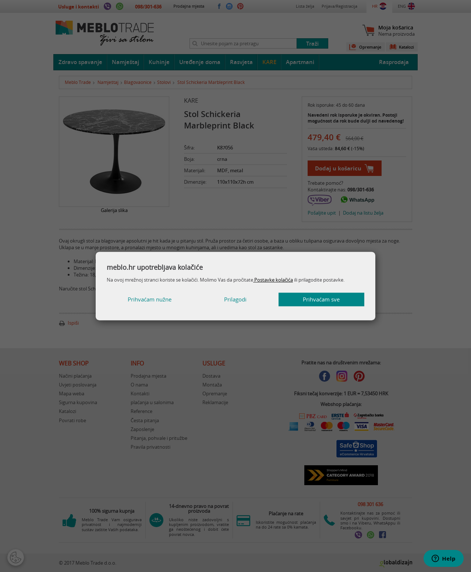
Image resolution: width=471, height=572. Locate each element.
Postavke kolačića (273, 279)
